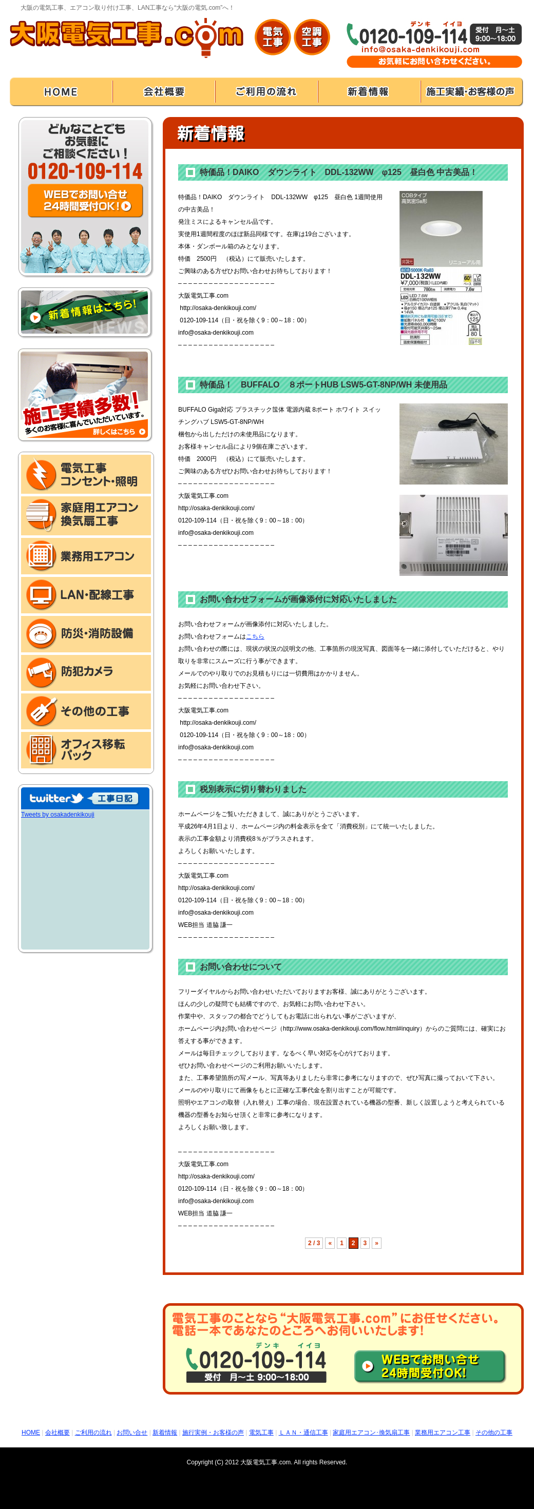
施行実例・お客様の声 (213, 1432)
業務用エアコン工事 (442, 1432)
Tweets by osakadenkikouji (57, 814)
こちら (255, 636)
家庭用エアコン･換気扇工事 (371, 1432)
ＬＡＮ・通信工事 (303, 1432)
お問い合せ (132, 1432)
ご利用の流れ (93, 1432)
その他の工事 (493, 1432)
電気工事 (261, 1432)
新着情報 (164, 1432)
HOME (31, 1432)
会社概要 (57, 1432)
